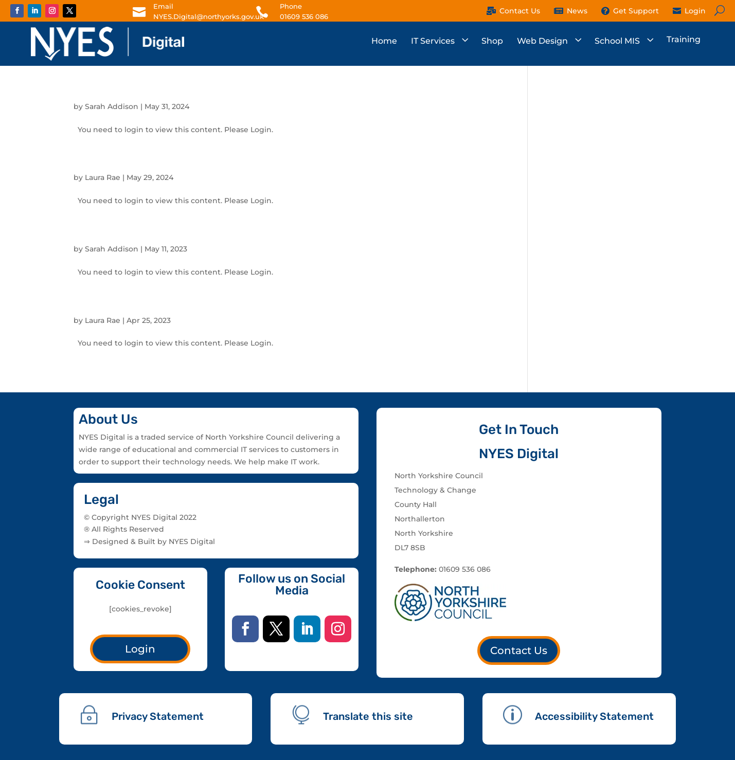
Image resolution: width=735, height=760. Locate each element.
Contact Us (518, 650)
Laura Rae (102, 177)
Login (140, 649)
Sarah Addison (111, 106)
